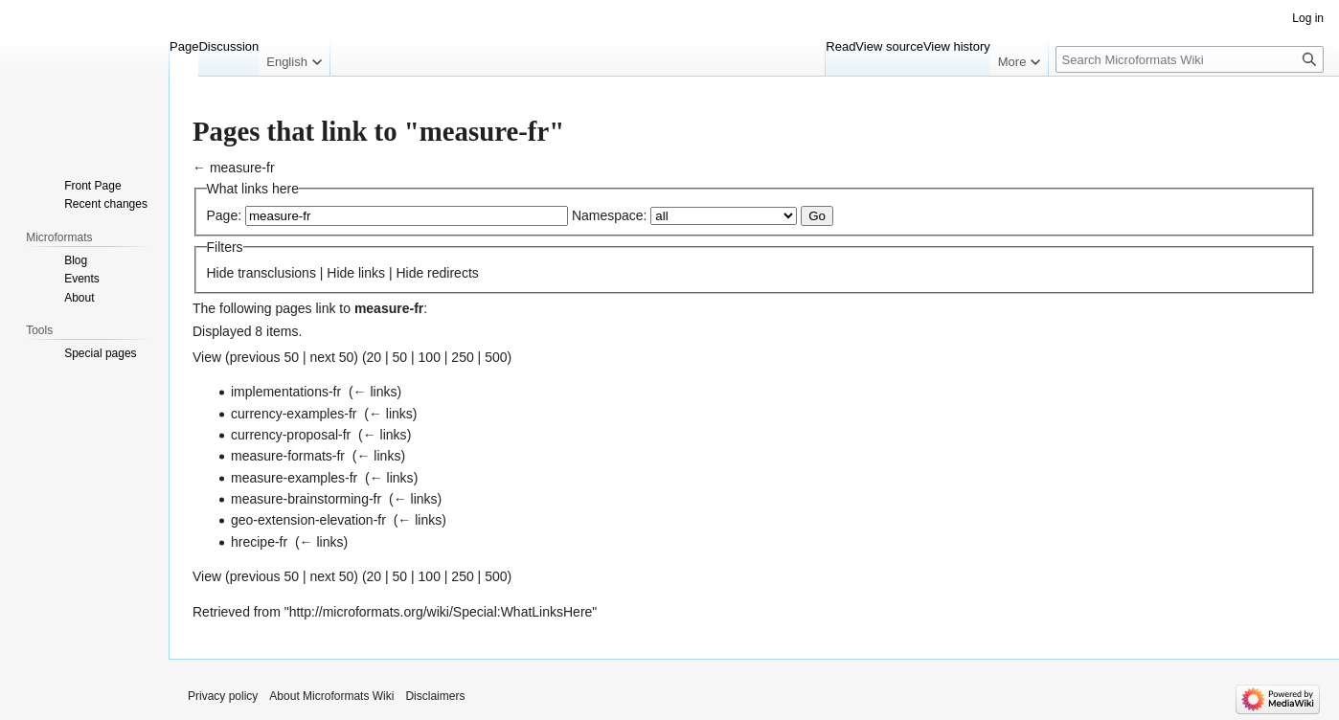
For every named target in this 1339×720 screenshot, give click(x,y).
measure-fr (242, 167)
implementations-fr (286, 391)
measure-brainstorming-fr (306, 498)
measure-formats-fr (288, 455)
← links (375, 391)
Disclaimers (435, 696)
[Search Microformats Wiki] (1189, 59)
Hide (221, 273)
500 (496, 357)
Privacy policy (223, 696)
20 (374, 357)
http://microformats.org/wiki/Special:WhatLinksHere (441, 611)
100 (430, 357)
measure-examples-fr (294, 477)
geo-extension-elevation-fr (308, 520)
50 (400, 357)
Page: (224, 215)
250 (462, 357)
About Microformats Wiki (331, 696)
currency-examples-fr (293, 413)
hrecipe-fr (259, 542)
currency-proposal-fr (291, 434)
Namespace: (609, 215)
